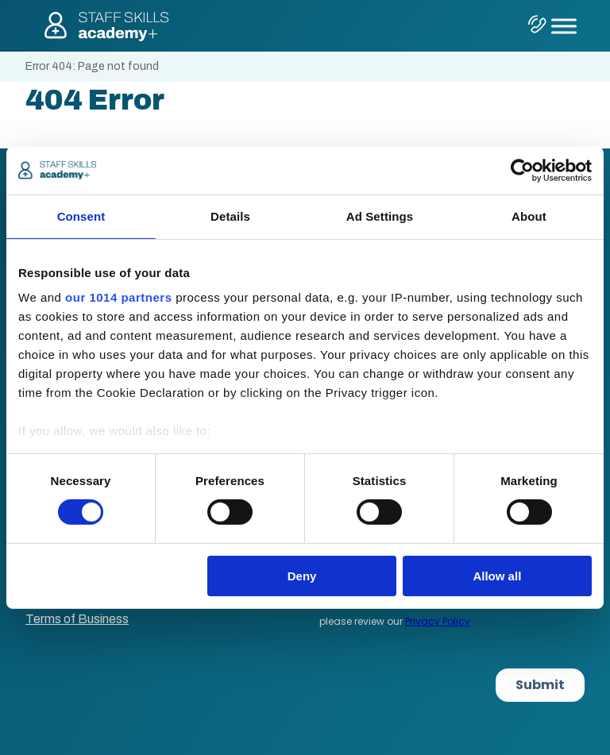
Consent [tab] (81, 215)
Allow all (497, 576)
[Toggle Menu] (564, 25)
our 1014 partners (118, 297)
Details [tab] (230, 215)
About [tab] (529, 215)
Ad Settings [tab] (379, 215)
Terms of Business (77, 619)
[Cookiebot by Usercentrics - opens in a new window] (522, 170)
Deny (302, 576)
